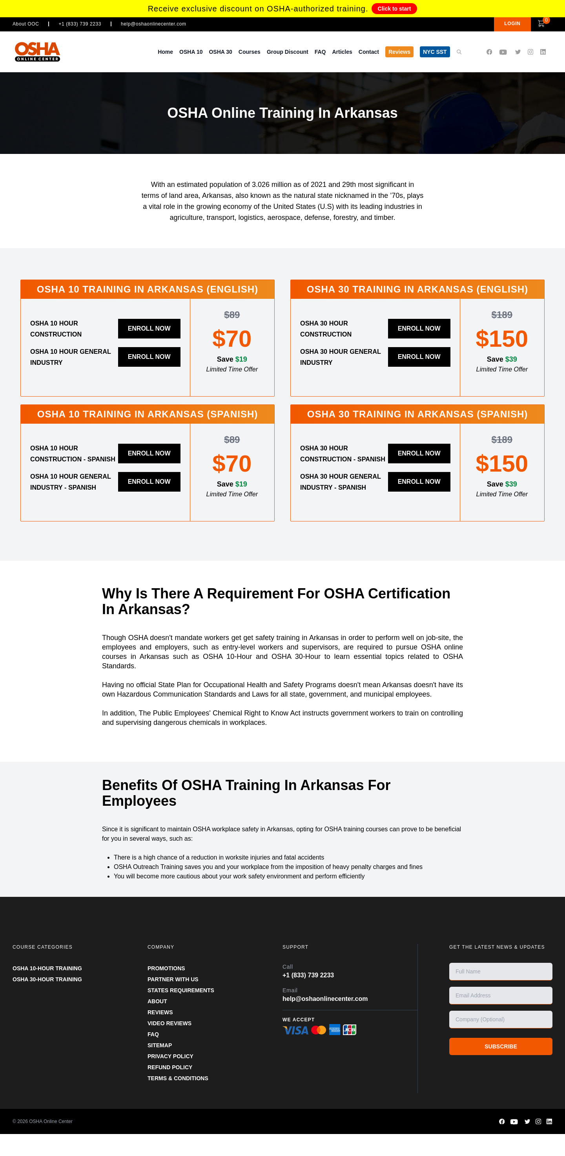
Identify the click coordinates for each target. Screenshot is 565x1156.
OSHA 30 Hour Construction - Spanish (334, 459)
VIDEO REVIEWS (169, 1045)
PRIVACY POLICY (170, 1078)
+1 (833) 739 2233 (79, 24)
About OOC (26, 24)
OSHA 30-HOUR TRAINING (47, 1001)
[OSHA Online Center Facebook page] (489, 52)
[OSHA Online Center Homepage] (38, 52)
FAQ (320, 52)
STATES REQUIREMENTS (181, 1012)
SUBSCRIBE (501, 1068)
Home (165, 52)
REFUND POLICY (170, 1089)
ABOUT (157, 1023)
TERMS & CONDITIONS (178, 1100)
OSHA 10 (190, 52)
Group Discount (287, 52)
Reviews (399, 52)
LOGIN (497, 23)
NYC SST (435, 52)
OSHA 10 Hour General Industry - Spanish (72, 498)
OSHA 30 (220, 52)
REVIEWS (160, 1034)
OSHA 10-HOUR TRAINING (47, 990)
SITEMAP (160, 1067)
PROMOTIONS (166, 990)
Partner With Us (173, 1001)
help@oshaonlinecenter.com (153, 24)
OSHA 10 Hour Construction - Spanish (64, 459)
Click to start (394, 8)
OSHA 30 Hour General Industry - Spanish (342, 498)
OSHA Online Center (51, 1143)
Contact (369, 52)
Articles (342, 52)
